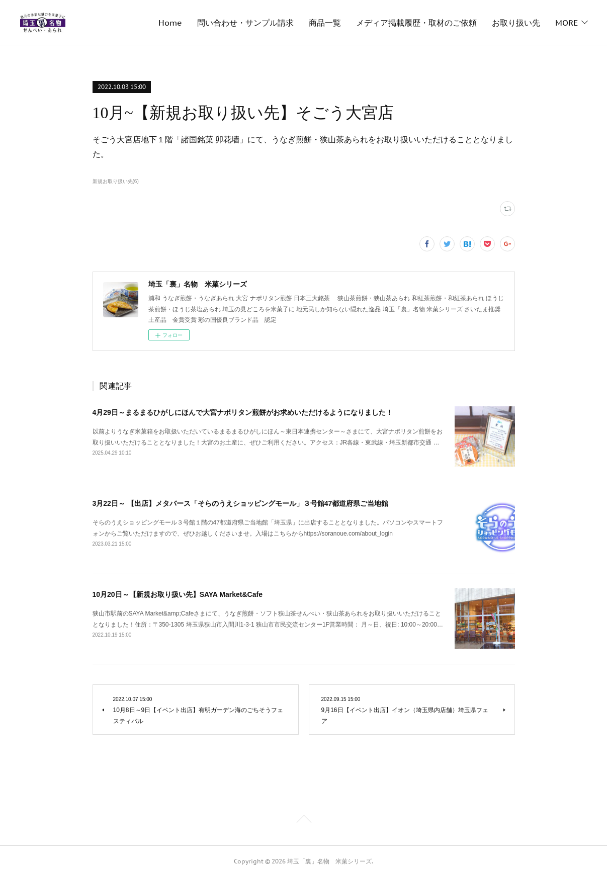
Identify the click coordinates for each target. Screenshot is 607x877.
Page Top (303, 820)
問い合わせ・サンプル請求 (245, 23)
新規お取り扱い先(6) (116, 181)
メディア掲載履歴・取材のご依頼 (416, 23)
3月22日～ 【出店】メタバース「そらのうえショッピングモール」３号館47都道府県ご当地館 (241, 503)
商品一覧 (325, 23)
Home (170, 23)
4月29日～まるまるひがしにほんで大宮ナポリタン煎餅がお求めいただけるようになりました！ (243, 412)
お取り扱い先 (516, 23)
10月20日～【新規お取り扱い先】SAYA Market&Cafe (178, 594)
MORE (566, 23)
